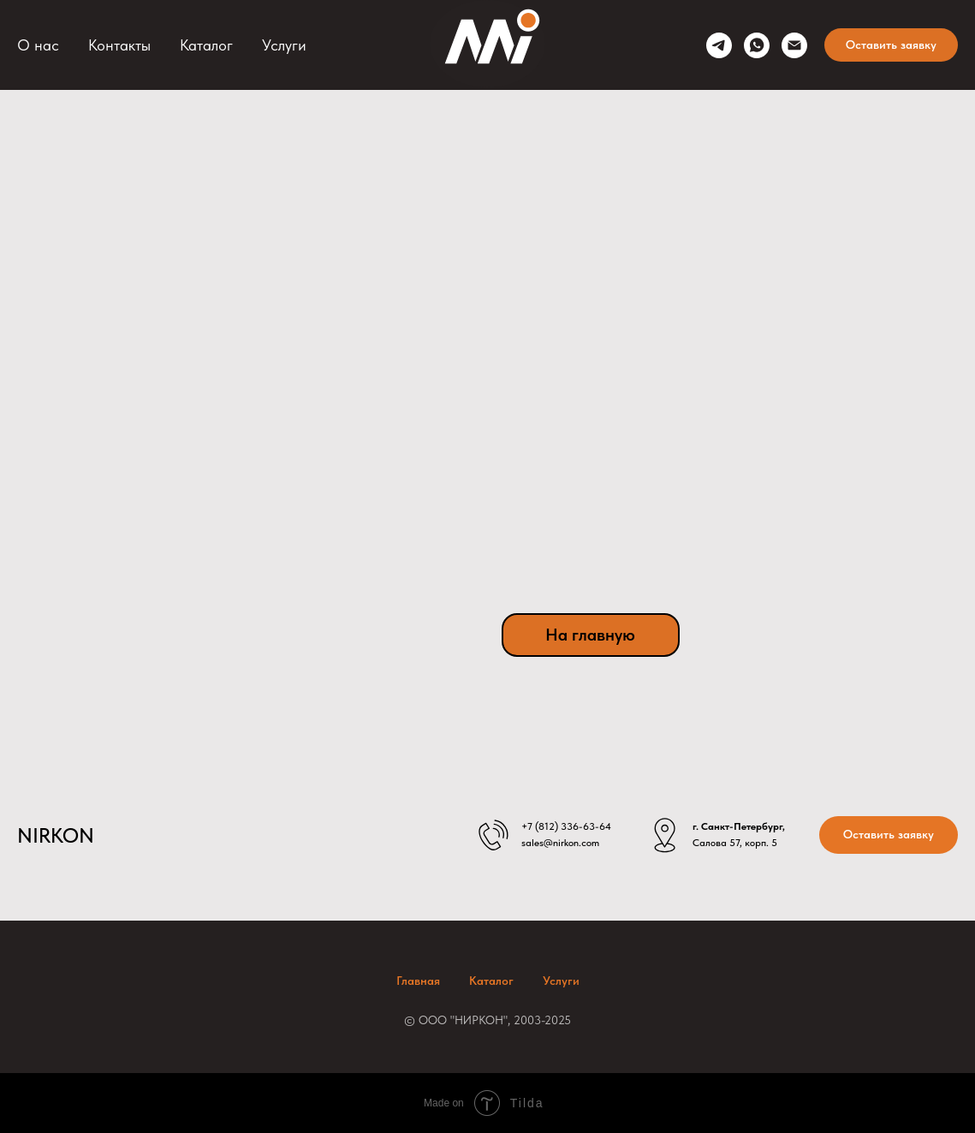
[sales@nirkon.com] (794, 45)
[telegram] (719, 45)
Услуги (284, 45)
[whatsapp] (757, 45)
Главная (418, 980)
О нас (38, 45)
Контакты (119, 45)
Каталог (206, 45)
